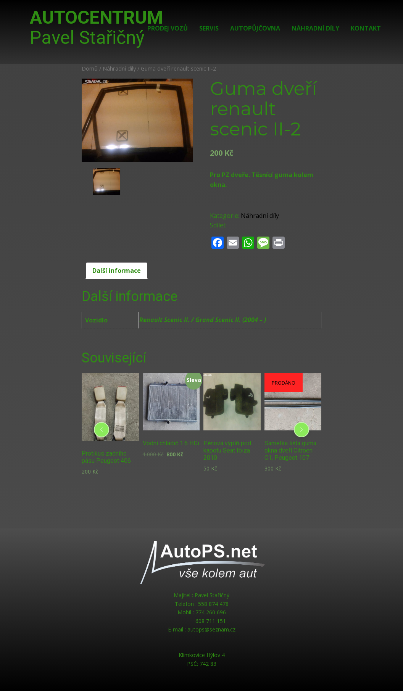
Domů (90, 68)
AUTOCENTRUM (96, 27)
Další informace (116, 270)
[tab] (116, 271)
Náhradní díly (315, 28)
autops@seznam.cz (211, 629)
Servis (209, 28)
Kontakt (366, 28)
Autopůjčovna (255, 28)
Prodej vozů (167, 28)
